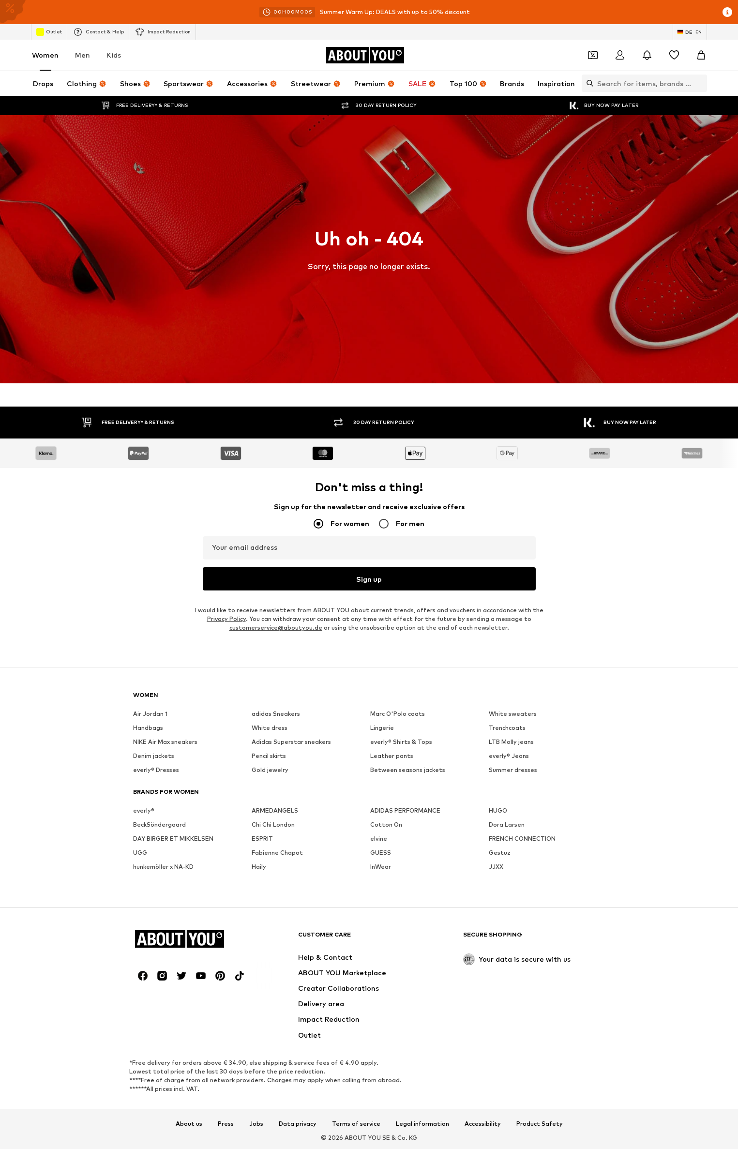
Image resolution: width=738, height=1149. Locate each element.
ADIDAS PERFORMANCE (405, 810)
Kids (113, 55)
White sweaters (513, 713)
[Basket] (701, 55)
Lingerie (382, 727)
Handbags (148, 727)
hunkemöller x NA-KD (163, 866)
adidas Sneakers (276, 713)
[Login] (620, 55)
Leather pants (391, 755)
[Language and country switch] (690, 32)
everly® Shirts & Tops (401, 741)
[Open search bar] (587, 83)
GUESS (380, 852)
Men (82, 55)
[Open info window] (727, 12)
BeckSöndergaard (159, 824)
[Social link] (143, 976)
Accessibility (483, 1123)
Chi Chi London (273, 824)
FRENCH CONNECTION (522, 838)
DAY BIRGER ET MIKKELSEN (173, 838)
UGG (140, 852)
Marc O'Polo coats (397, 713)
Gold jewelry (270, 769)
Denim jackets (153, 755)
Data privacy (297, 1123)
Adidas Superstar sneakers (291, 741)
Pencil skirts (269, 755)
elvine (378, 838)
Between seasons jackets (407, 769)
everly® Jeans (509, 755)
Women (45, 55)
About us (189, 1123)
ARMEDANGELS (275, 810)
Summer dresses (513, 769)
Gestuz (500, 852)
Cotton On (386, 824)
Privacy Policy (226, 618)
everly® (143, 810)
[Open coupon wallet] (593, 55)
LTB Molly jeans (511, 741)
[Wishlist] (674, 55)
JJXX (496, 866)
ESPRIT (262, 838)
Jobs (256, 1123)
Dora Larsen (507, 824)
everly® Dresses (156, 769)
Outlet (49, 32)
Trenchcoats (507, 727)
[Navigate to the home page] (365, 55)
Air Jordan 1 (150, 713)
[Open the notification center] (647, 55)
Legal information (422, 1123)
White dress (269, 727)
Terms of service (356, 1123)
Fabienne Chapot (277, 852)
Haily (259, 866)
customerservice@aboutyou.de (275, 627)
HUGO (498, 810)
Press (226, 1123)
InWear (380, 866)
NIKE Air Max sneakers (165, 741)
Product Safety (539, 1123)
